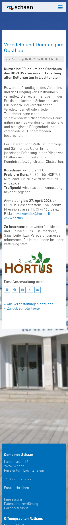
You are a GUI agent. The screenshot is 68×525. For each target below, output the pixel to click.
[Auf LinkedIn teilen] (22, 290)
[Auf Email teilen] (37, 290)
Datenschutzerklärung (21, 504)
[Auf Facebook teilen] (15, 290)
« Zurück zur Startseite (22, 308)
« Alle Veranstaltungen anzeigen (28, 304)
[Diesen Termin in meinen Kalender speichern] (7, 290)
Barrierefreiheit (16, 508)
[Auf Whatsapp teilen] (30, 290)
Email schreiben (16, 488)
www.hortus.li (14, 218)
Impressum (13, 499)
